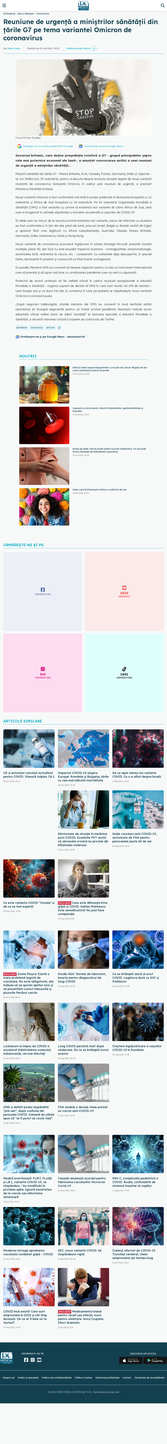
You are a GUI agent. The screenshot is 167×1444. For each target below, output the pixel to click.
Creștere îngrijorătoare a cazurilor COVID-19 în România (137, 1048)
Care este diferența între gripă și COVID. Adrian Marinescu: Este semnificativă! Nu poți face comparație (82, 908)
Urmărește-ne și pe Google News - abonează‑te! (52, 336)
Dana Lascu (13, 48)
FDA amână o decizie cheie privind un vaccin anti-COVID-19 (82, 1109)
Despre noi (9, 1377)
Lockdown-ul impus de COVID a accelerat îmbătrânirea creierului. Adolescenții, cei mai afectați (27, 1049)
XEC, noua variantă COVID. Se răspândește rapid (80, 1252)
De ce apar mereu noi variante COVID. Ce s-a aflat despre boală (136, 774)
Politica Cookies (83, 1377)
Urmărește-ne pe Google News (103, 146)
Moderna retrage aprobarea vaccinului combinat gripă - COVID (28, 1252)
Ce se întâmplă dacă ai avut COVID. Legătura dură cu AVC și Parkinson (135, 977)
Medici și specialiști (28, 1377)
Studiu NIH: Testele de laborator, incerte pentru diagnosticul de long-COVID (82, 977)
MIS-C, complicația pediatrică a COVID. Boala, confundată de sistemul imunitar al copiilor (135, 1182)
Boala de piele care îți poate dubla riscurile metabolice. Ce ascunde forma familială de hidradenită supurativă (109, 450)
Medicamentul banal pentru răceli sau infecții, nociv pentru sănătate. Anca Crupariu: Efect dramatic (81, 1317)
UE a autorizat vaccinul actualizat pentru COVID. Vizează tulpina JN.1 (28, 774)
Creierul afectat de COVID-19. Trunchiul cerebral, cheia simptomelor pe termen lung (134, 1254)
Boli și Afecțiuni (25, 13)
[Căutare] (163, 5)
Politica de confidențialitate (57, 1377)
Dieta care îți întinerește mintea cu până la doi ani (100, 489)
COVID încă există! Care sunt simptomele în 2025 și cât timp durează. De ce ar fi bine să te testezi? (25, 1317)
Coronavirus (42, 13)
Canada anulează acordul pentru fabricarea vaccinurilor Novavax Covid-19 (82, 1182)
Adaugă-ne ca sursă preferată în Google (48, 146)
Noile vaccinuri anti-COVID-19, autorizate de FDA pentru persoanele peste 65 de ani (134, 837)
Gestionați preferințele (107, 1377)
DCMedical (9, 13)
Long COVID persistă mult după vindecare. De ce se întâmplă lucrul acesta (83, 1049)
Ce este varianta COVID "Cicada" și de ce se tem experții (28, 904)
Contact (127, 1377)
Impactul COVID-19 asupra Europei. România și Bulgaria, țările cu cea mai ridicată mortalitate (83, 776)
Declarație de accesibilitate (149, 1377)
